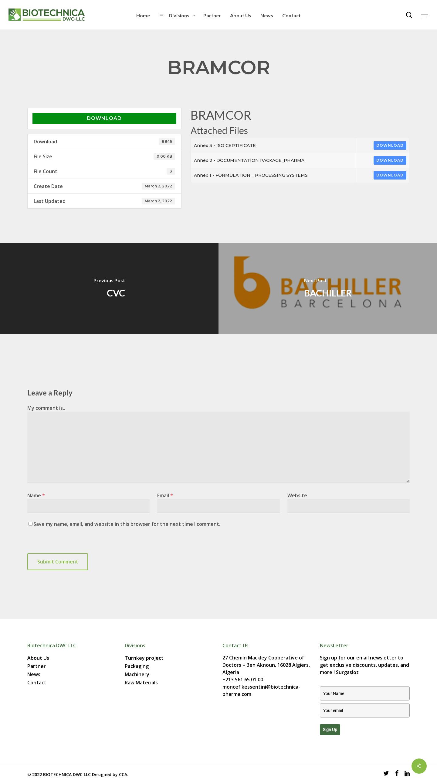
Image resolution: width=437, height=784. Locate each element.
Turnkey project (144, 658)
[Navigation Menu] (425, 15)
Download (104, 118)
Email (165, 495)
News (33, 674)
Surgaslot (347, 672)
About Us (38, 658)
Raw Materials (141, 683)
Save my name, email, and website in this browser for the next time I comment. (126, 524)
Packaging (137, 666)
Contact (36, 683)
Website (297, 495)
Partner (36, 666)
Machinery (137, 674)
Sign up (330, 729)
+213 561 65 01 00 (242, 679)
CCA (123, 774)
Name (36, 495)
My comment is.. (46, 408)
